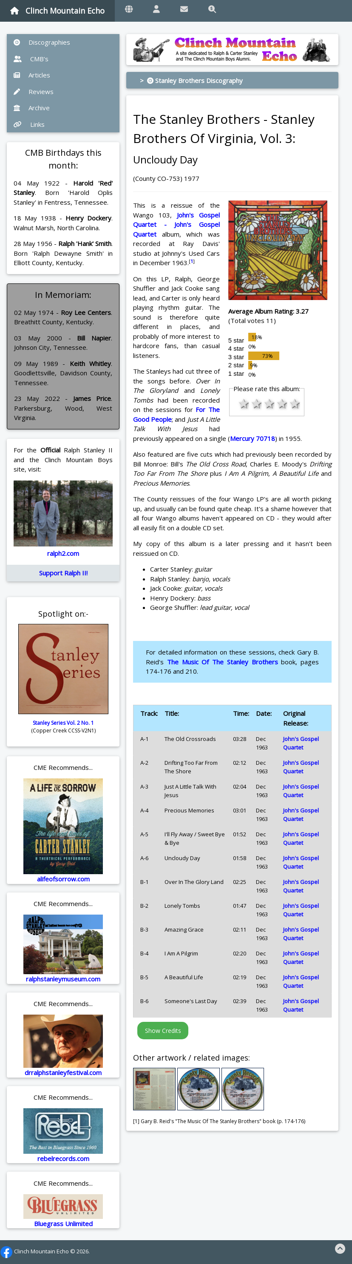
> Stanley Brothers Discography (191, 80)
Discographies (42, 42)
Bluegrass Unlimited (63, 1223)
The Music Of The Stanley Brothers (222, 662)
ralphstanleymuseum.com (63, 979)
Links (29, 124)
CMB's (31, 58)
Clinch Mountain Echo (57, 11)
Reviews (34, 91)
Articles (32, 75)
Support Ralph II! (63, 573)
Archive (32, 107)
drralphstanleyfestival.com (63, 1072)
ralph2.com (63, 553)
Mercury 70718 (252, 438)
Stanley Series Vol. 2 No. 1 (63, 722)
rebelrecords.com (63, 1158)
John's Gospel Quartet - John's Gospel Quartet (176, 224)
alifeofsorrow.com (63, 879)
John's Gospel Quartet (301, 743)
